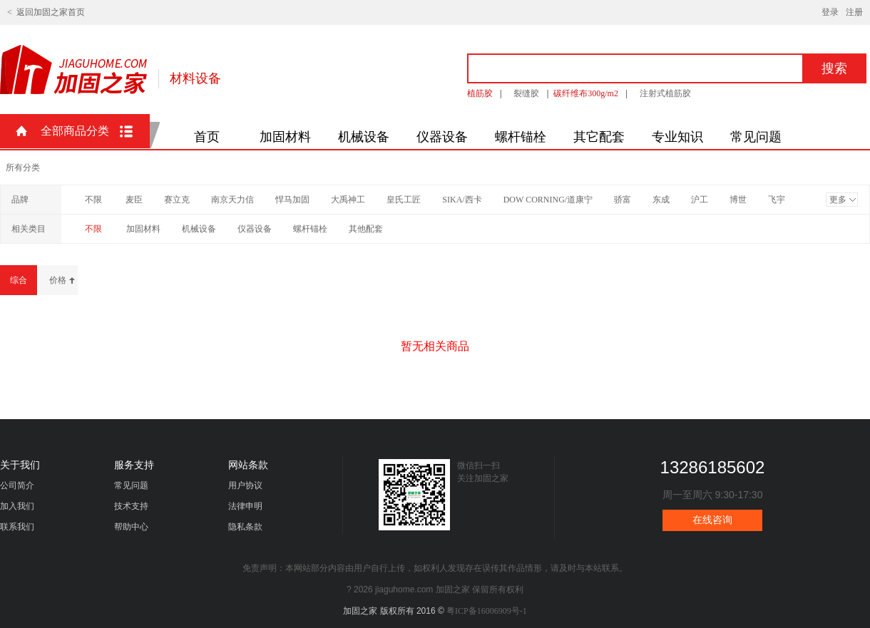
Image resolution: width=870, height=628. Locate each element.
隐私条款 (245, 527)
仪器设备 (442, 137)
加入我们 (17, 506)
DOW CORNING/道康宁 (548, 200)
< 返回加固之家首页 (46, 12)
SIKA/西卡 (461, 200)
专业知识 (677, 137)
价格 (57, 280)
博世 (738, 200)
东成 (661, 200)
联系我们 (17, 527)
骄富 (622, 200)
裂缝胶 (526, 93)
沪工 (699, 200)
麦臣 (134, 200)
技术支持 (131, 506)
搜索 (834, 68)
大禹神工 (348, 200)
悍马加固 (292, 200)
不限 (93, 200)
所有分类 (23, 168)
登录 (830, 12)
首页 (207, 137)
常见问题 (756, 137)
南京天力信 (232, 200)
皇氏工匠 (404, 200)
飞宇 (776, 200)
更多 (837, 200)
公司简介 (17, 485)
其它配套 (599, 137)
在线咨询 (712, 520)
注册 (854, 12)
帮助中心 (131, 527)
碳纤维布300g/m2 (585, 93)
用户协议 (245, 485)
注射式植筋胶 (665, 93)
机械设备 (363, 137)
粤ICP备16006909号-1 (486, 611)
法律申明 (245, 506)
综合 (18, 280)
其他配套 (366, 229)
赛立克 (177, 200)
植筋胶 (480, 93)
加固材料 (285, 137)
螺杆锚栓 (520, 137)
